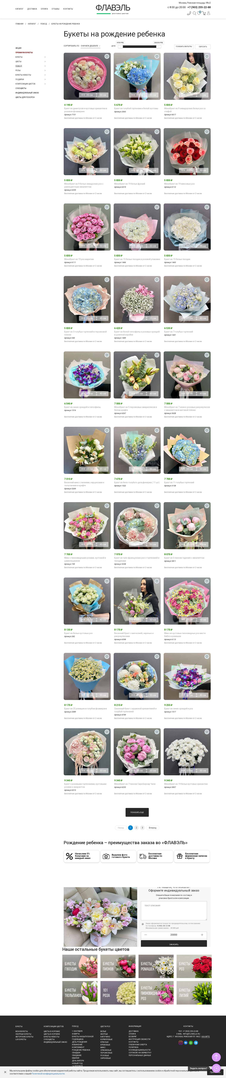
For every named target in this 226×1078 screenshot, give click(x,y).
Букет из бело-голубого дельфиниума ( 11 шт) (136, 482)
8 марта (75, 1034)
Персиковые (106, 1053)
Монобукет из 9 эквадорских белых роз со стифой (185, 110)
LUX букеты (20, 1039)
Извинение (77, 1045)
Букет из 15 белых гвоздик (177, 259)
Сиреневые (105, 1058)
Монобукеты (21, 1031)
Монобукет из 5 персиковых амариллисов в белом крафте (135, 408)
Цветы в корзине (52, 1034)
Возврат (133, 1037)
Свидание (77, 1055)
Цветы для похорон (25, 97)
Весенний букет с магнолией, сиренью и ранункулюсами (134, 634)
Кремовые (105, 1045)
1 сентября (77, 1031)
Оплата (44, 9)
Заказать (173, 940)
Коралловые (106, 1039)
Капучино (105, 1037)
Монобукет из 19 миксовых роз (179, 184)
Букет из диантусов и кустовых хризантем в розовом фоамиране (85, 110)
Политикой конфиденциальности (48, 1073)
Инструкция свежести (139, 1039)
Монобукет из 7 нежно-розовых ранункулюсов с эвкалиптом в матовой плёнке (187, 408)
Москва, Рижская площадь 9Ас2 (195, 3)
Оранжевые (105, 1050)
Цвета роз (105, 1026)
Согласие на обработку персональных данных (140, 1054)
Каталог (19, 9)
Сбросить (203, 47)
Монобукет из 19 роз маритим (79, 259)
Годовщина (77, 1039)
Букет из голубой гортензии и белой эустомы (136, 108)
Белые (103, 1031)
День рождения (79, 1042)
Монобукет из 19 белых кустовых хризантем (186, 784)
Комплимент (78, 1047)
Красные (104, 1042)
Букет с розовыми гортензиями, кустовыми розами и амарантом (85, 785)
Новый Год (77, 1063)
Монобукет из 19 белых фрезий (129, 184)
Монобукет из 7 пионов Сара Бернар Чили (134, 784)
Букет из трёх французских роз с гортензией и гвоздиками (136, 559)
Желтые (104, 1034)
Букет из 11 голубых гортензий (179, 482)
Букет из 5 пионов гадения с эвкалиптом (184, 558)
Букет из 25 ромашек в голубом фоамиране (85, 708)
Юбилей (75, 1058)
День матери (78, 1061)
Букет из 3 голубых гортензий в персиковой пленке (85, 333)
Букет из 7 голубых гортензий (178, 332)
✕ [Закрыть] (5, 1072)
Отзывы (55, 9)
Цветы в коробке (52, 1031)
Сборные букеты (23, 1034)
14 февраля (77, 1066)
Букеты (18, 1026)
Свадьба (76, 1053)
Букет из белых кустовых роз (78, 633)
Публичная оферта (138, 1045)
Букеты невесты (51, 1037)
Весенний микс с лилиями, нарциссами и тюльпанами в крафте (84, 484)
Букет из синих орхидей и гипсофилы (82, 407)
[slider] (120, 46)
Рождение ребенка (81, 1050)
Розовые (104, 1055)
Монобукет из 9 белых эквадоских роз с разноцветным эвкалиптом (83, 185)
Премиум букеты (24, 53)
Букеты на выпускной (82, 1037)
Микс (102, 1047)
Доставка (32, 9)
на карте (205, 1037)
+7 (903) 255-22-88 (190, 1031)
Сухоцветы (20, 88)
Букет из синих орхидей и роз (178, 708)
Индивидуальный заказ (27, 93)
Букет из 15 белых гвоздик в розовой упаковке (137, 259)
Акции (18, 48)
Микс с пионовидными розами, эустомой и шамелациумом (85, 559)
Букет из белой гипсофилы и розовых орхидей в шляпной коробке (137, 333)
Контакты (68, 9)
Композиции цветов (54, 1026)
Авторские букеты (24, 1037)
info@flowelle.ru (191, 1034)
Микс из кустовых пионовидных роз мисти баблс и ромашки (185, 634)
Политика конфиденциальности (139, 1048)
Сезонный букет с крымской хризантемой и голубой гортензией (135, 710)
